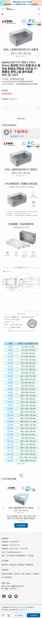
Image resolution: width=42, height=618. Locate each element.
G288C (10, 408)
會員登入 (28, 574)
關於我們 (5, 565)
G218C (10, 363)
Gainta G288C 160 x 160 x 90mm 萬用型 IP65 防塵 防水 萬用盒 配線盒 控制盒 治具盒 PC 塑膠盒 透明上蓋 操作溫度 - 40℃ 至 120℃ (21, 517)
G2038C (10, 421)
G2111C (10, 441)
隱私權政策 (29, 565)
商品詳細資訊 (21, 119)
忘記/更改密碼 (7, 577)
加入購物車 (19, 615)
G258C (10, 389)
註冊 (22, 574)
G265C (10, 392)
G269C (10, 395)
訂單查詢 (36, 574)
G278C (10, 399)
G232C (10, 376)
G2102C (10, 431)
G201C (10, 347)
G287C (10, 405)
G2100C (10, 428)
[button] (39, 508)
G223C (10, 369)
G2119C (10, 451)
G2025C (10, 415)
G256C (10, 386)
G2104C (10, 434)
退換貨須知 (13, 565)
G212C (10, 356)
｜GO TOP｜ (21, 463)
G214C (10, 360)
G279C (10, 402)
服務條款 (21, 565)
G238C (10, 379)
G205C (10, 353)
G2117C (10, 447)
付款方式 (17, 574)
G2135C (10, 460)
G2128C (10, 457)
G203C (10, 350)
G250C (10, 382)
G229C (10, 373)
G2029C (10, 418)
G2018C (10, 412)
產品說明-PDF (17, 136)
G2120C (10, 454)
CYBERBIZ (22, 609)
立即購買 (33, 615)
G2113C (10, 444)
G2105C (10, 438)
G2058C (10, 425)
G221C (10, 366)
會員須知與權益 (7, 574)
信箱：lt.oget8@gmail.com (11, 552)
